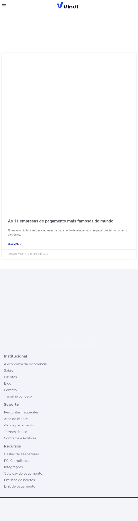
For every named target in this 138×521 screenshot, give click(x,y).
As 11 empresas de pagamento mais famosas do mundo (60, 221)
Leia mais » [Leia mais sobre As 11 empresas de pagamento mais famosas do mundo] (14, 244)
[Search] (134, 6)
